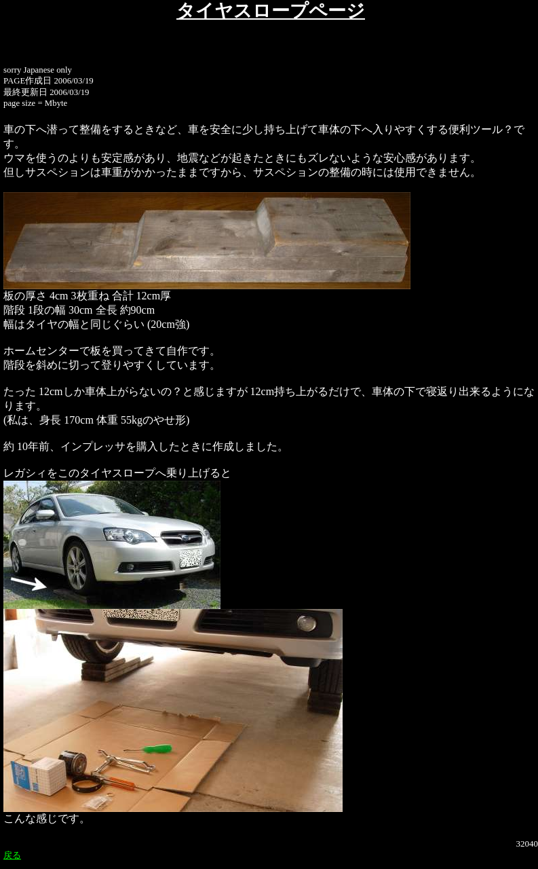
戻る (12, 855)
